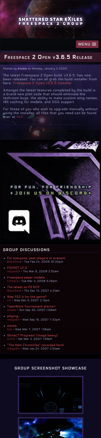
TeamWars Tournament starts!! (31, 306)
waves (12, 326)
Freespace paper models (26, 277)
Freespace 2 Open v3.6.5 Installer (42, 83)
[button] (87, 44)
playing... (14, 316)
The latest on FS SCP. (23, 287)
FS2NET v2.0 (17, 268)
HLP (20, 117)
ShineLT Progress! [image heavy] (32, 335)
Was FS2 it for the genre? (27, 297)
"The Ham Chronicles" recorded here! (35, 345)
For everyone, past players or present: (36, 258)
